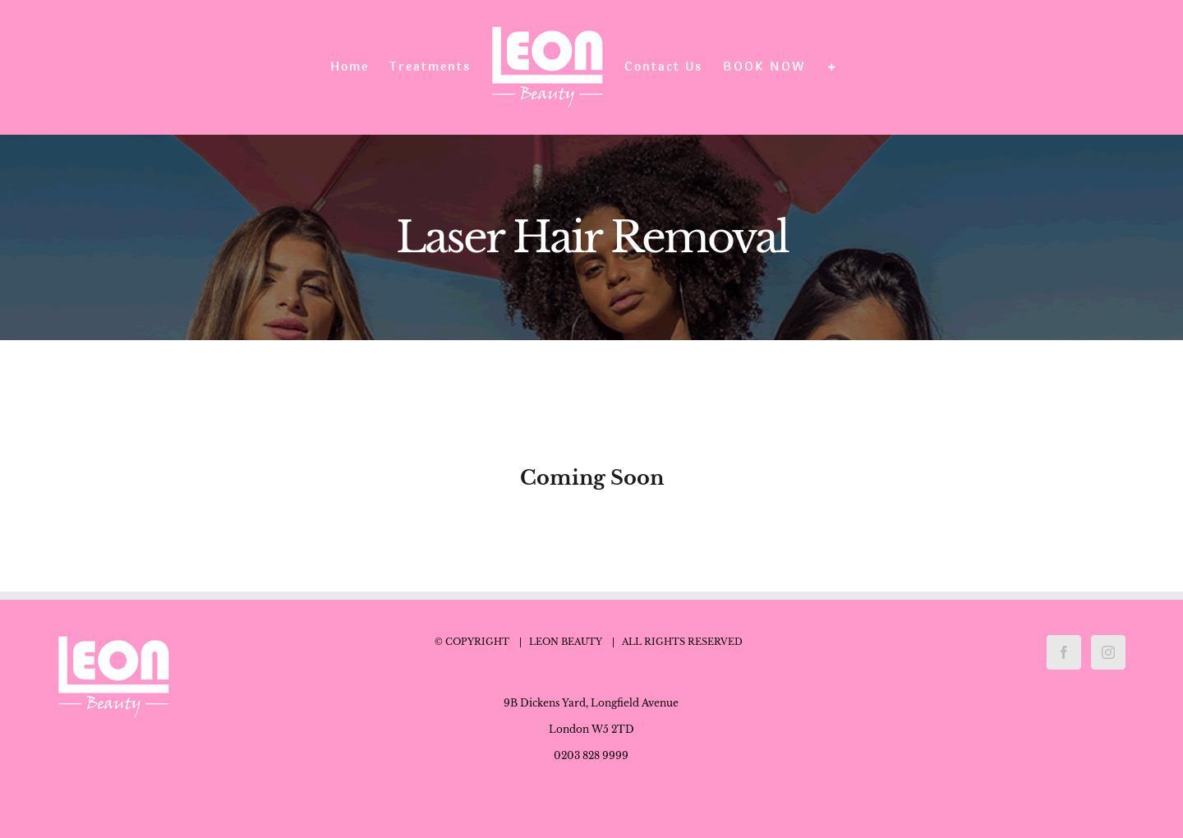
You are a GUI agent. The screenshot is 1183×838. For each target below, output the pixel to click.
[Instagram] (1108, 652)
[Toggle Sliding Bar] (832, 67)
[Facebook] (1064, 652)
